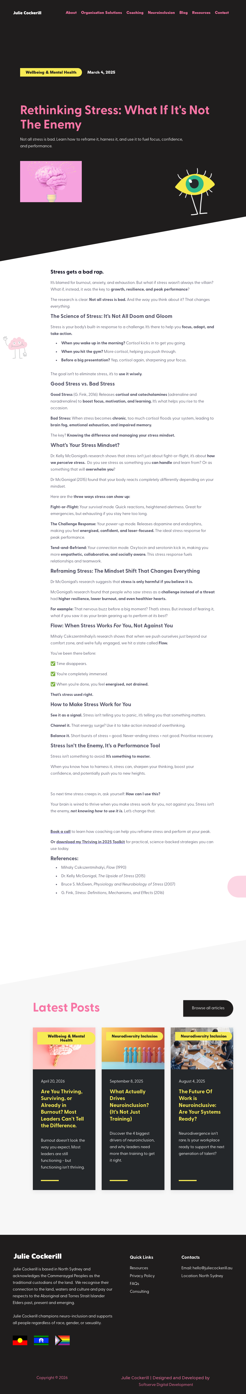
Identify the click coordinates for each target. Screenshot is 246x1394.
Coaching (134, 12)
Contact (222, 12)
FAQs (134, 1284)
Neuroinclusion (161, 12)
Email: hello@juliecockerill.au (206, 1268)
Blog (183, 12)
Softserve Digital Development (166, 1385)
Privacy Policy (142, 1276)
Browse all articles (208, 1008)
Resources (201, 12)
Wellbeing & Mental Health (51, 72)
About (71, 12)
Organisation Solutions (101, 12)
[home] (27, 12)
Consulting (139, 1292)
